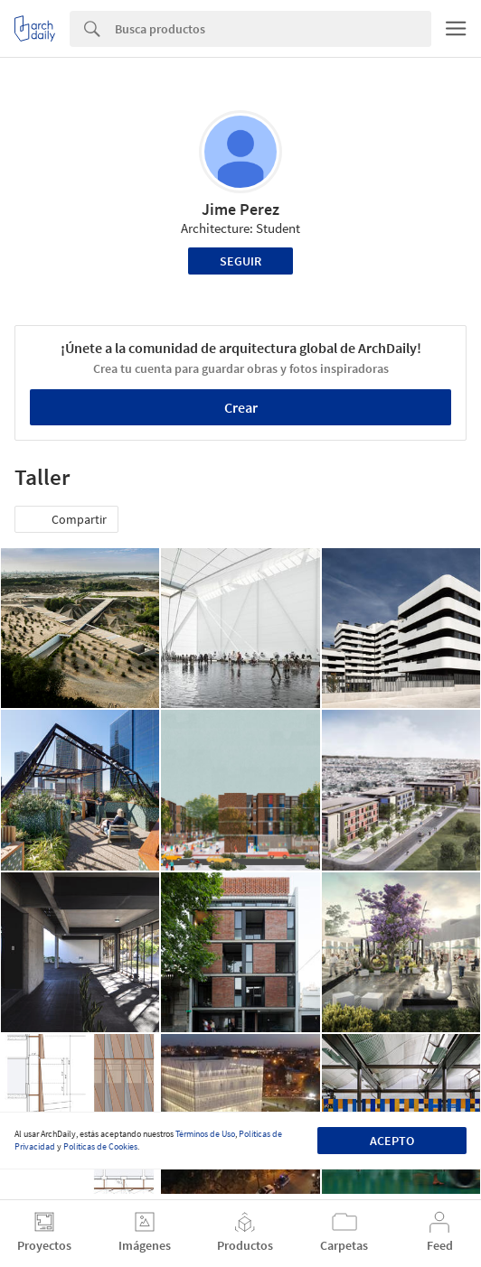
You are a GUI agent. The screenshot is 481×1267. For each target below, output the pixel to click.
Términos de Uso (205, 1134)
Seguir (240, 261)
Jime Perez (240, 209)
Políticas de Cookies (100, 1146)
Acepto (392, 1140)
